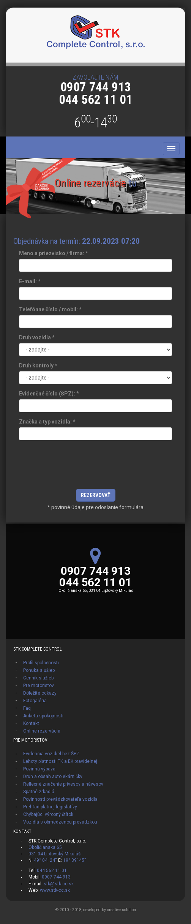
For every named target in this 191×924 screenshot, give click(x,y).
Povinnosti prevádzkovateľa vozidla (60, 799)
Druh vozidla (37, 337)
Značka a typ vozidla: (47, 422)
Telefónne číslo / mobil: (50, 309)
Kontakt (31, 723)
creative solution (121, 909)
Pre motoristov (38, 685)
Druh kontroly (38, 365)
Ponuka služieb (39, 670)
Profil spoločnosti (41, 662)
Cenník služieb (38, 678)
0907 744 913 (95, 87)
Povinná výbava (39, 769)
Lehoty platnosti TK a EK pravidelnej (60, 761)
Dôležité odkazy (40, 693)
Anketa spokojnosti (43, 715)
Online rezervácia (41, 731)
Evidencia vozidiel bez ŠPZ (51, 753)
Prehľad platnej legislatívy (50, 806)
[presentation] (95, 466)
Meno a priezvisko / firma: (53, 253)
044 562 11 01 (96, 99)
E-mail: (30, 281)
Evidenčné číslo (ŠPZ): (49, 394)
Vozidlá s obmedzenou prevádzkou (60, 822)
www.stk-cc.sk (55, 890)
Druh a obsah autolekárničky (52, 776)
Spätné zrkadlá (38, 791)
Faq (27, 708)
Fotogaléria (35, 700)
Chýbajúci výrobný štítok (48, 814)
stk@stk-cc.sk (59, 883)
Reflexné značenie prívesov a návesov (63, 784)
